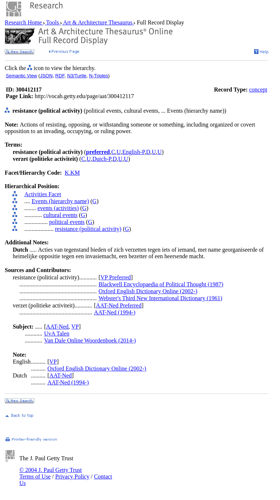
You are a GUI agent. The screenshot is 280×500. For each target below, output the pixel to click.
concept (258, 89)
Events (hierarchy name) (60, 201)
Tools (53, 22)
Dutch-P (101, 159)
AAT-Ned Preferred (118, 305)
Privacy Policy (72, 476)
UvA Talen (56, 333)
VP (75, 326)
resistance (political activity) (88, 229)
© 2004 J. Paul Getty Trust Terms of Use (50, 473)
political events (67, 222)
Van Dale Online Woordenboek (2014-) (90, 340)
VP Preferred (115, 277)
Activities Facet (42, 194)
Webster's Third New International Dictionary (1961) (160, 298)
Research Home (24, 22)
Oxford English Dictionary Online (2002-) (147, 291)
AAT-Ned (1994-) (115, 312)
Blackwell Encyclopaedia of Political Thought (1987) (160, 284)
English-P (133, 152)
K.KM (72, 173)
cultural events (60, 215)
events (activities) (58, 208)
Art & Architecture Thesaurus (98, 22)
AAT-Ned (57, 326)
